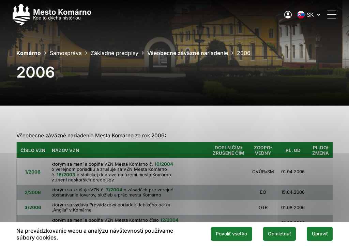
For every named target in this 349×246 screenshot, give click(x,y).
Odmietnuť (274, 234)
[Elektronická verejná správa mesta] (284, 14)
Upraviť (318, 234)
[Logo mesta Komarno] (55, 14)
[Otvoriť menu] (328, 14)
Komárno (28, 53)
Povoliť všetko (222, 234)
